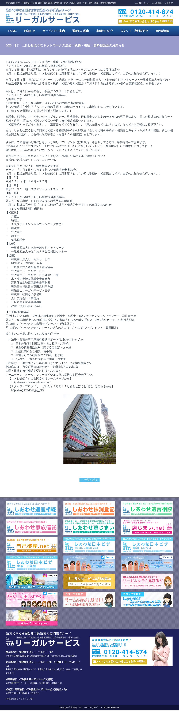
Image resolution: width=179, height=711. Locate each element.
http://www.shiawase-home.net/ (31, 382)
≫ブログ (168, 3)
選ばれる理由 (80, 30)
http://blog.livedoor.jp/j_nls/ (27, 390)
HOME (12, 30)
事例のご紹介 (104, 30)
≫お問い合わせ (142, 3)
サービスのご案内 (54, 30)
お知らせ (29, 30)
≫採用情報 (157, 3)
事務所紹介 (162, 30)
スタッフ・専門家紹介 (134, 30)
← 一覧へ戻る (89, 479)
